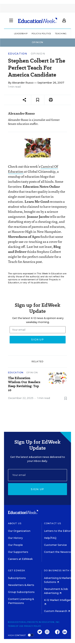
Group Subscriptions (21, 592)
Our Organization (19, 530)
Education (17, 53)
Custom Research (57, 611)
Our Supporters (18, 551)
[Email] (37, 475)
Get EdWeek (16, 570)
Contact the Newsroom (59, 551)
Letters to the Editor (57, 530)
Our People (15, 544)
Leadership (21, 33)
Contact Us (52, 523)
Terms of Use (15, 626)
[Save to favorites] (37, 100)
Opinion (38, 53)
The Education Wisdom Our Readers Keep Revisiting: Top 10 (24, 384)
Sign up (37, 489)
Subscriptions (17, 577)
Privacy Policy (32, 626)
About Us (14, 523)
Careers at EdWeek (20, 558)
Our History (15, 537)
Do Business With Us (59, 570)
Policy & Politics (41, 33)
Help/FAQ (50, 537)
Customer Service (55, 544)
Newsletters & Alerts (21, 584)
